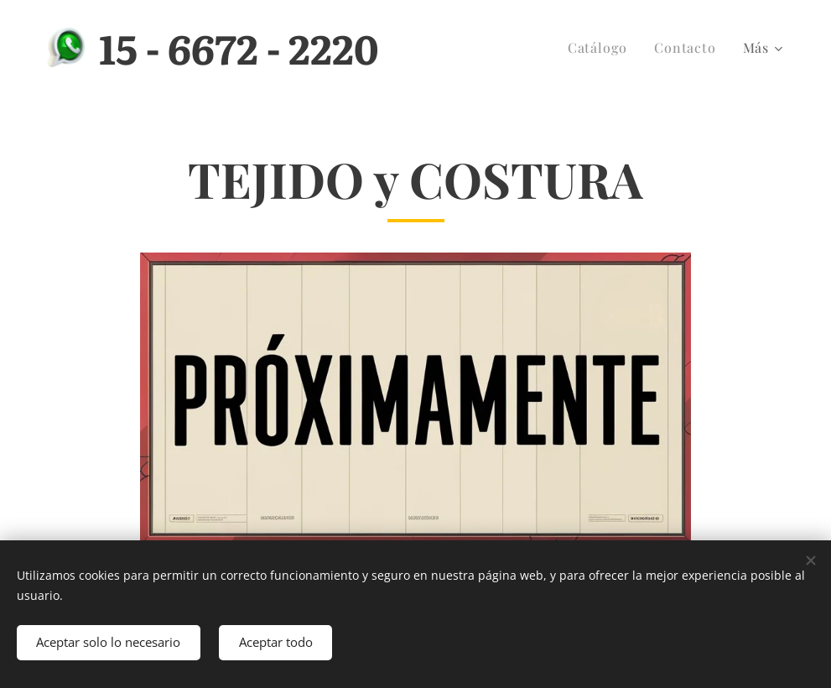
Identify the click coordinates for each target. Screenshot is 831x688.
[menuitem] (602, 48)
